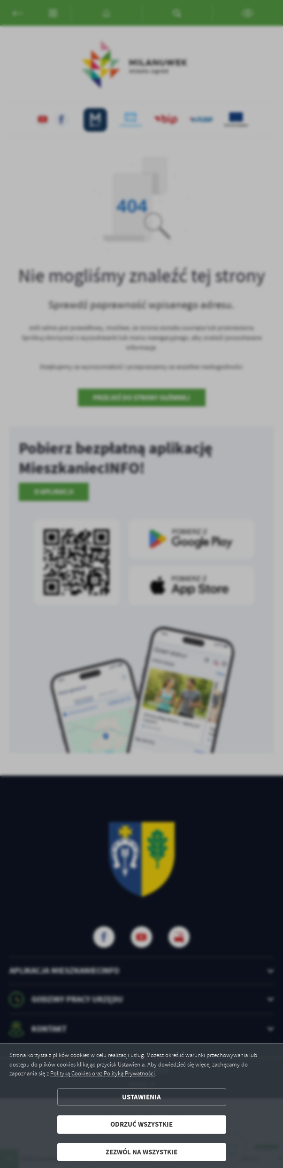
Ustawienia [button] (141, 1097)
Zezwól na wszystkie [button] (141, 1152)
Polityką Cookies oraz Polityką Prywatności (102, 1073)
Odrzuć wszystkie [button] (141, 1124)
